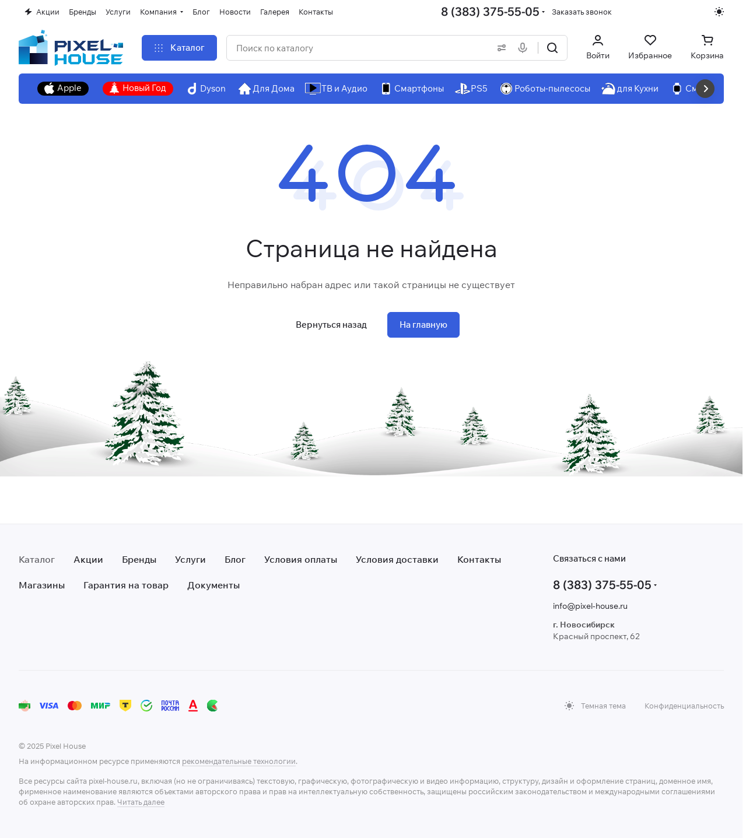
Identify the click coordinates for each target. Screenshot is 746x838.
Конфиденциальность (684, 705)
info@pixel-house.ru (590, 606)
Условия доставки (397, 559)
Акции (88, 559)
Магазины (42, 585)
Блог (235, 559)
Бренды (139, 559)
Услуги (190, 559)
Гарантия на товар (126, 585)
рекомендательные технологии (239, 761)
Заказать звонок (582, 11)
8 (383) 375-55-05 (490, 11)
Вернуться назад (331, 324)
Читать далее (140, 802)
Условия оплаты (300, 559)
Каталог (37, 559)
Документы (213, 585)
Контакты (479, 559)
